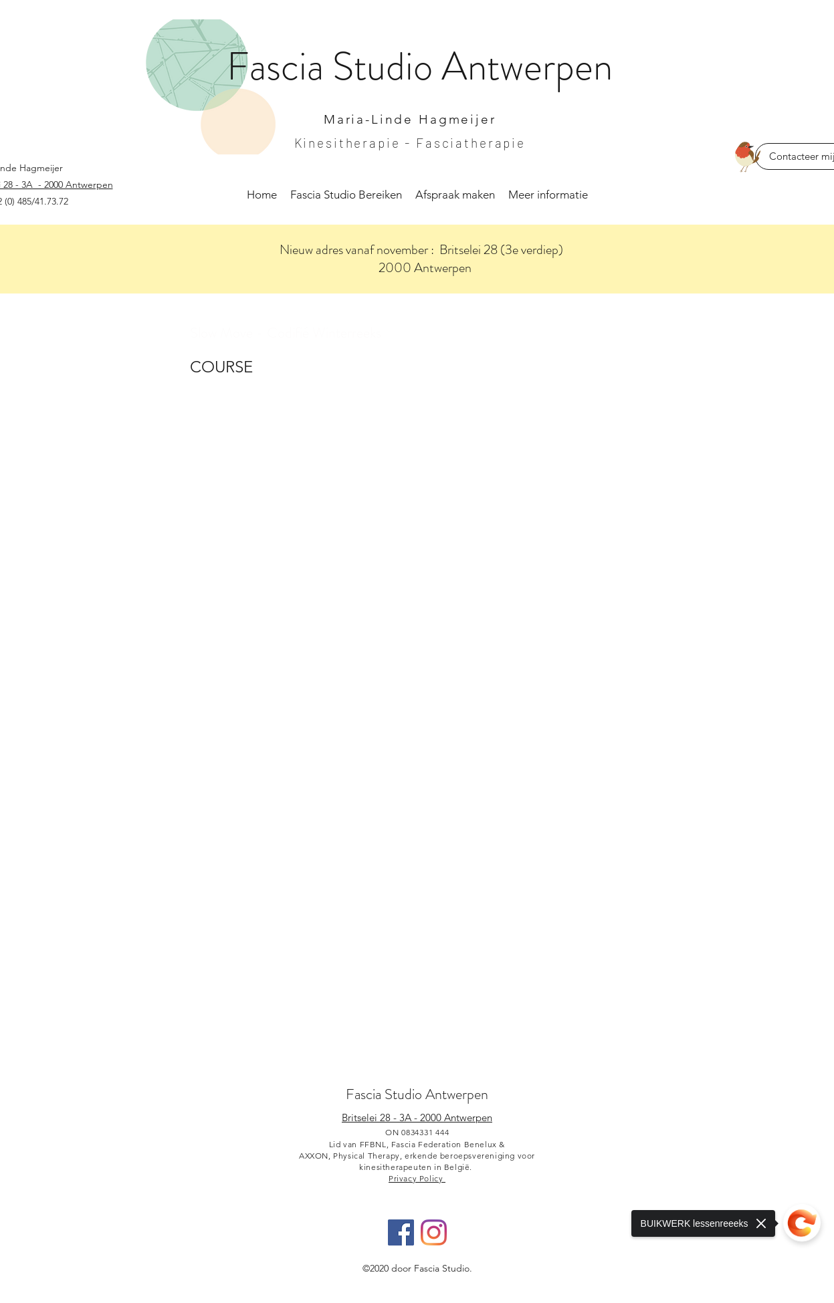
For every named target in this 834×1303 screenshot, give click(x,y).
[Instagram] (434, 1232)
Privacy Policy (417, 1178)
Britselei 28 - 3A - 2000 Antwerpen (417, 1117)
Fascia (279, 66)
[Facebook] (401, 1232)
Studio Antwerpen (436, 1094)
